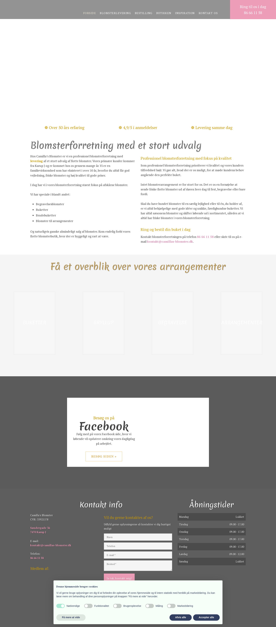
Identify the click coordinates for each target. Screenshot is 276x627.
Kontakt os (208, 13)
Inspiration (185, 13)
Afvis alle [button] (180, 617)
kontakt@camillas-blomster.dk (170, 241)
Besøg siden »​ (104, 456)
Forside (89, 13)
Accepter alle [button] (206, 617)
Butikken (163, 13)
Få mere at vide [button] (71, 617)
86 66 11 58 (205, 237)
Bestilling (143, 13)
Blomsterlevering (115, 13)
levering (36, 161)
